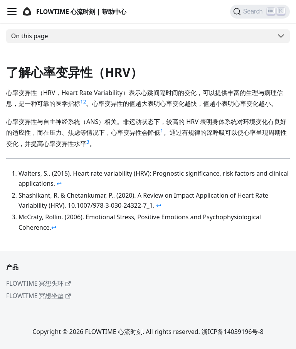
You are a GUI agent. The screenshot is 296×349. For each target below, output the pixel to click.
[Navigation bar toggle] (12, 11)
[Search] (260, 12)
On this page (29, 36)
